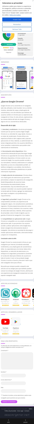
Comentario (4, 350)
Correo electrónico (6, 380)
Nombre (3, 372)
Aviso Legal (20, 411)
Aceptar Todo (17, 19)
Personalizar (17, 24)
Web (2, 387)
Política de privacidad (10, 411)
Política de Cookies (15, 15)
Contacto (26, 411)
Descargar (7, 44)
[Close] (32, 0)
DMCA (30, 409)
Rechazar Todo (17, 29)
